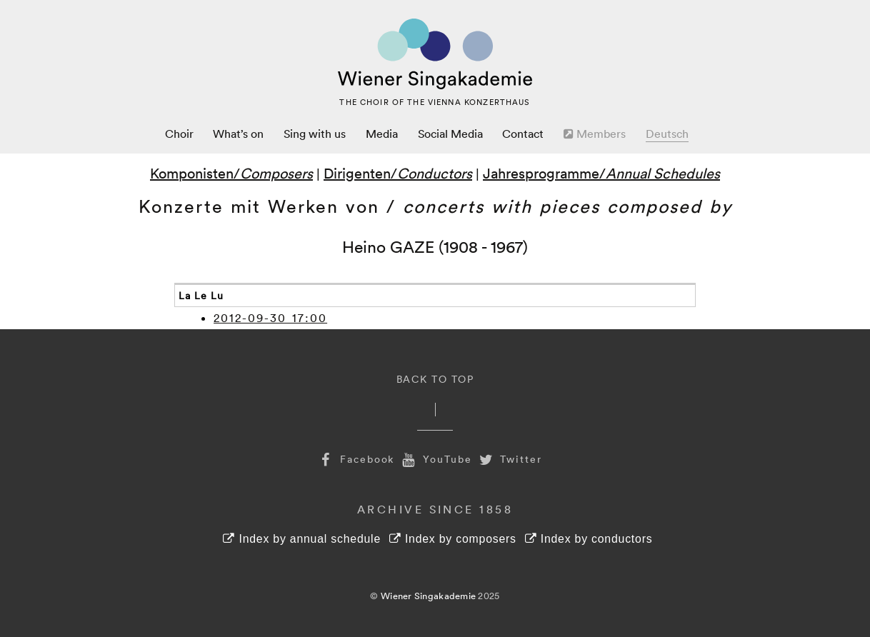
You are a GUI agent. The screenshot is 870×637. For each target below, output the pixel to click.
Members (595, 133)
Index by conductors (589, 539)
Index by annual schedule (302, 539)
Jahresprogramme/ (601, 173)
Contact (523, 133)
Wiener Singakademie (428, 595)
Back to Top (435, 379)
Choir (179, 133)
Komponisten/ (231, 173)
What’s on (238, 133)
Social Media (450, 133)
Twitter (509, 459)
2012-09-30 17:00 (270, 318)
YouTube (435, 459)
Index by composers (452, 539)
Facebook (355, 459)
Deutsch (667, 133)
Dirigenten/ (398, 173)
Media (382, 133)
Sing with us (315, 133)
